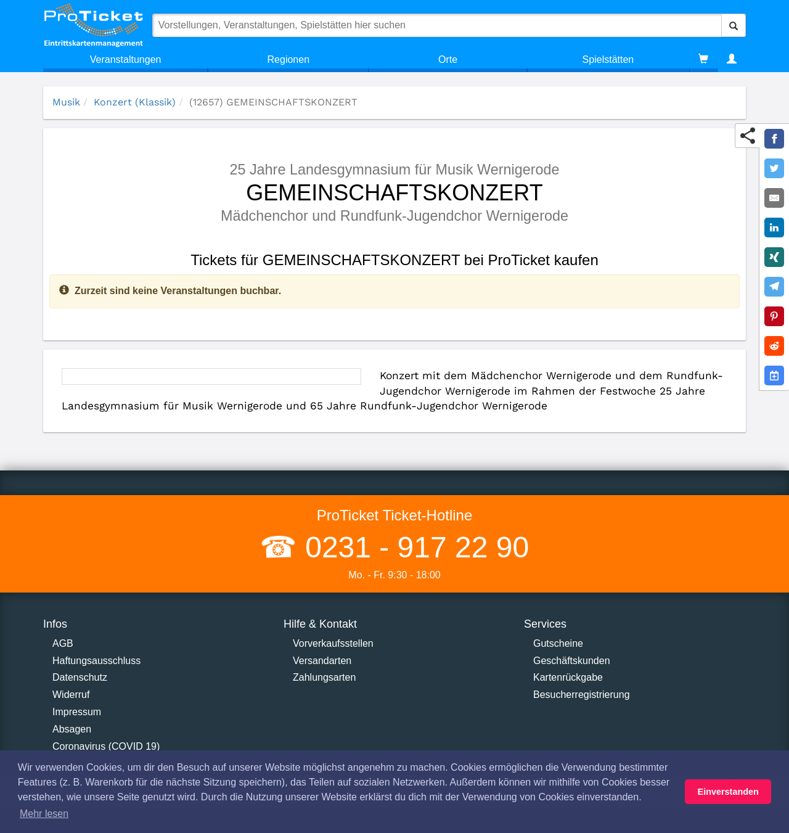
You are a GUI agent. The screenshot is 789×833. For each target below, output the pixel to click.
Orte (447, 59)
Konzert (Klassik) (135, 102)
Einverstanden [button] (728, 792)
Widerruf (70, 694)
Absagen (71, 729)
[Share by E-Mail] (774, 198)
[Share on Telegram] (774, 287)
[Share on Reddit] (774, 346)
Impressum (76, 712)
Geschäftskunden (571, 660)
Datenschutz (79, 677)
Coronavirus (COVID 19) (106, 746)
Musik (66, 102)
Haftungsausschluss (96, 660)
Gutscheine (558, 643)
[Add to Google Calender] (774, 375)
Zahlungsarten (324, 677)
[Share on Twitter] (774, 168)
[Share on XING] (774, 257)
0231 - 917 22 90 (413, 547)
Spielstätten (608, 59)
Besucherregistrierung (581, 694)
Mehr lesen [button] (44, 813)
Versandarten (322, 660)
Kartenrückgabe (568, 677)
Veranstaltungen (125, 59)
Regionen (289, 59)
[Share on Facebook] (774, 139)
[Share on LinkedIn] (774, 227)
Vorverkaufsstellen (333, 643)
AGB (62, 643)
